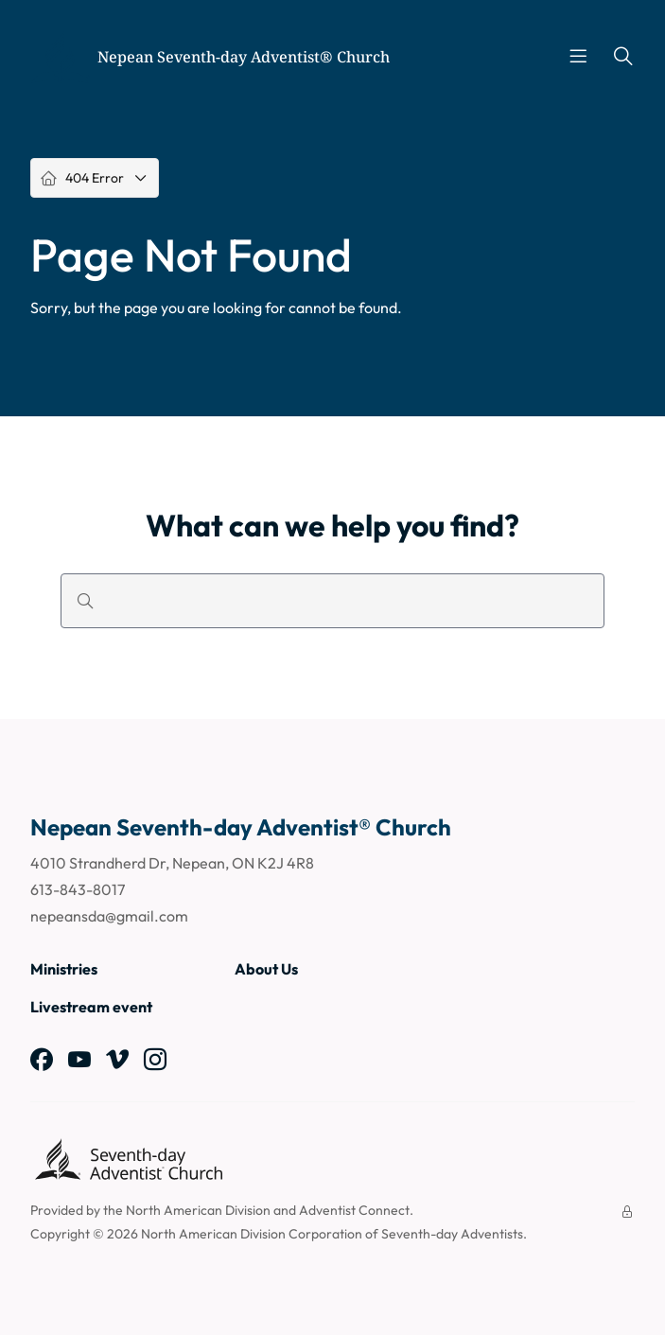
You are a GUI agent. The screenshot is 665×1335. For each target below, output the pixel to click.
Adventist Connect (354, 1210)
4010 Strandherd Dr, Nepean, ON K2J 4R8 (172, 862)
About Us (266, 968)
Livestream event (91, 1006)
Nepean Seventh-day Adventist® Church (243, 56)
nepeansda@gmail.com (109, 915)
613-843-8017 (77, 889)
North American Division (198, 1210)
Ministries (63, 968)
